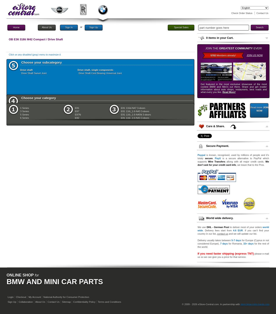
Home (16, 27)
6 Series (24, 118)
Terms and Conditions (109, 302)
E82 (77, 118)
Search (260, 27)
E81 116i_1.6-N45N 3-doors (136, 114)
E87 (77, 111)
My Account (34, 297)
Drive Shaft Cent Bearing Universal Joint (100, 73)
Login (11, 297)
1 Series (24, 108)
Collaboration (26, 302)
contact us (222, 233)
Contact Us (262, 13)
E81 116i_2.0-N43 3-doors (135, 118)
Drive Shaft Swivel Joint (34, 73)
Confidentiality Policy (84, 302)
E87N (78, 114)
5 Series (24, 114)
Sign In (69, 27)
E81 (77, 108)
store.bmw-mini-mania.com (255, 304)
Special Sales (181, 27)
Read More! (229, 92)
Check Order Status (242, 13)
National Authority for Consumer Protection (66, 297)
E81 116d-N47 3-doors (133, 108)
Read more (259, 109)
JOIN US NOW (255, 55)
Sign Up (93, 27)
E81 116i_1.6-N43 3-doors (135, 111)
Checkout (21, 297)
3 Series (24, 111)
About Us (47, 27)
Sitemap (66, 302)
